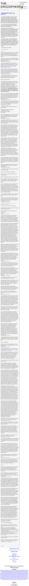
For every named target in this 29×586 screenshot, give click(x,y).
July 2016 (10, 577)
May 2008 (9, 573)
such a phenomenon (8, 495)
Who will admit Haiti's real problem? (8, 13)
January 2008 (6, 573)
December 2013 (7, 576)
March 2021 (8, 579)
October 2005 (13, 571)
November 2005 (17, 571)
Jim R (4, 118)
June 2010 (23, 574)
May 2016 (4, 577)
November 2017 (13, 578)
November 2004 (2, 570)
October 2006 (2, 572)
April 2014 (21, 576)
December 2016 (18, 577)
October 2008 (19, 573)
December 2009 (10, 574)
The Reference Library (14, 556)
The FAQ (14, 553)
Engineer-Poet (5, 350)
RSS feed (14, 584)
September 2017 (4, 578)
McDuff (5, 261)
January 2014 (11, 576)
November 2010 (14, 575)
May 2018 (19, 578)
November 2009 (6, 574)
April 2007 (26, 572)
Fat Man (5, 61)
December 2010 (18, 575)
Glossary (14, 555)
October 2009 (2, 574)
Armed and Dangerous (14, 559)
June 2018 (22, 578)
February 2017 (22, 577)
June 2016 (7, 577)
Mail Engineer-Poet (14, 548)
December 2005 (22, 571)
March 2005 (18, 570)
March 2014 (18, 576)
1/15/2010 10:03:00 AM (4, 49)
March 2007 (22, 572)
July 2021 (17, 579)
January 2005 (10, 570)
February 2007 (19, 572)
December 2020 (4, 579)
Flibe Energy (14, 567)
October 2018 (26, 578)
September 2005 (9, 571)
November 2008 (23, 573)
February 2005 (14, 570)
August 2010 (1, 575)
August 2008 (15, 573)
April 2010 (18, 574)
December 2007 (2, 573)
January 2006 (26, 571)
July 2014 (24, 576)
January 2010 (14, 574)
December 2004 (7, 570)
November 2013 (3, 576)
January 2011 (22, 575)
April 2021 (11, 579)
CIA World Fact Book (7, 79)
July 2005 (2, 571)
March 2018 (16, 578)
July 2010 (26, 574)
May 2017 (25, 577)
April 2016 (1, 577)
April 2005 (21, 570)
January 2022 (20, 579)
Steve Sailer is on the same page (13, 349)
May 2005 (24, 570)
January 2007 (15, 572)
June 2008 (12, 573)
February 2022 (24, 579)
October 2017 (8, 578)
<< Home (2, 546)
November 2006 (7, 572)
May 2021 (14, 579)
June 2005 (27, 570)
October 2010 (10, 575)
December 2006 (11, 572)
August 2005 (5, 571)
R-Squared (14, 561)
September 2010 (6, 575)
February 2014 (15, 576)
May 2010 (21, 574)
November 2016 (14, 577)
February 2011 (26, 575)
